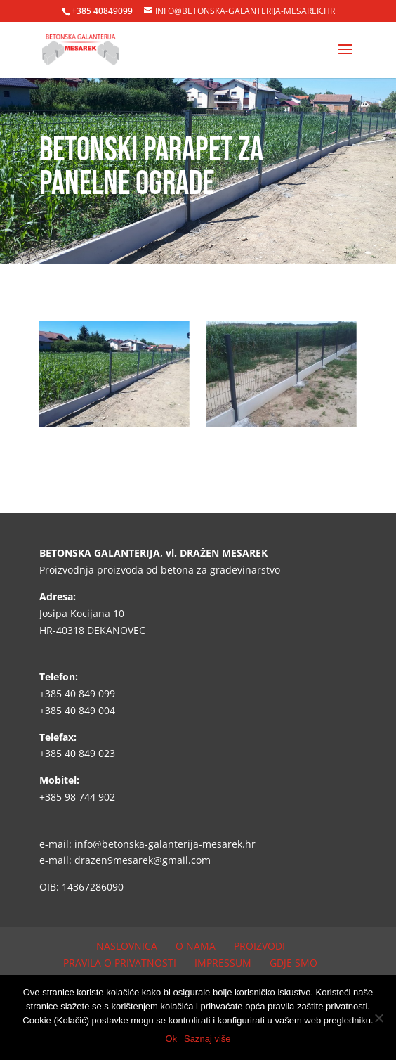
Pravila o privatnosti (119, 962)
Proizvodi (259, 945)
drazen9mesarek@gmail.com (142, 860)
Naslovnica (126, 945)
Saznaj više (207, 1038)
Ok (171, 1038)
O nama (196, 945)
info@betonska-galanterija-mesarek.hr (165, 844)
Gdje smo (293, 962)
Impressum (222, 962)
